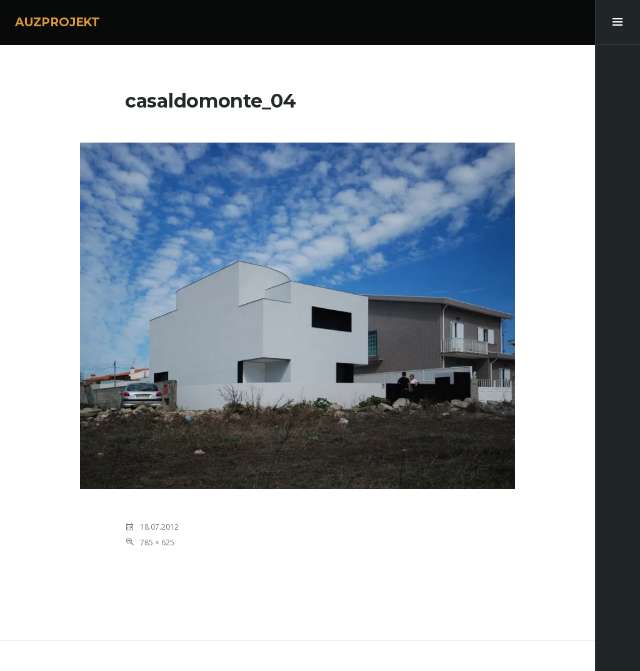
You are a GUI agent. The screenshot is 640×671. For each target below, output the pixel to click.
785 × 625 (157, 542)
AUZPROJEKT (57, 22)
